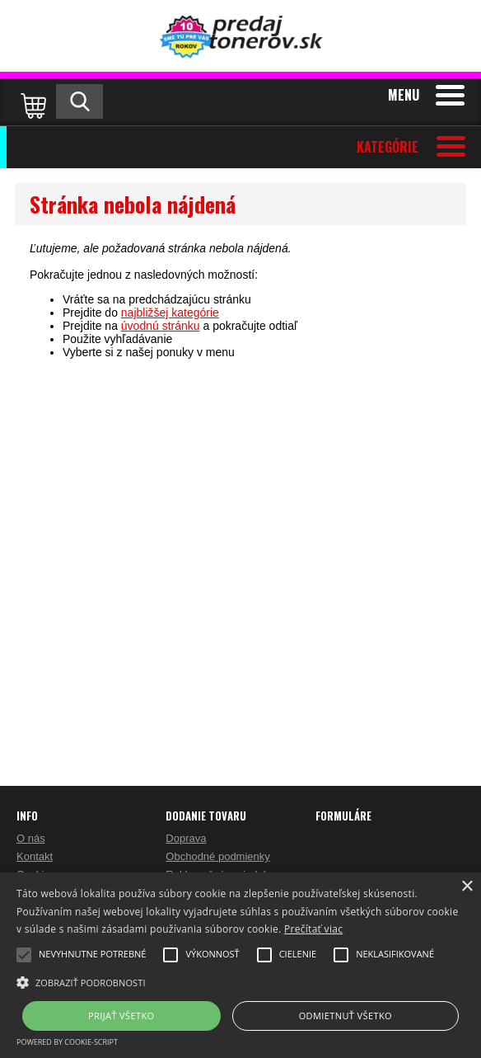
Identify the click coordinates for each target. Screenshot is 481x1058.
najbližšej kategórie (170, 312)
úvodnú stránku (160, 325)
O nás (30, 838)
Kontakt (34, 856)
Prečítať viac (313, 929)
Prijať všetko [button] (121, 1015)
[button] (240, 981)
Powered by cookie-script (67, 1042)
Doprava (186, 838)
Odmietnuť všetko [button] (345, 1015)
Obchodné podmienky (217, 856)
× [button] (466, 887)
